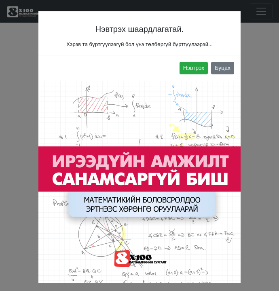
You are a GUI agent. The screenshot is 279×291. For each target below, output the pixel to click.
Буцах (222, 68)
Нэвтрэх (194, 68)
